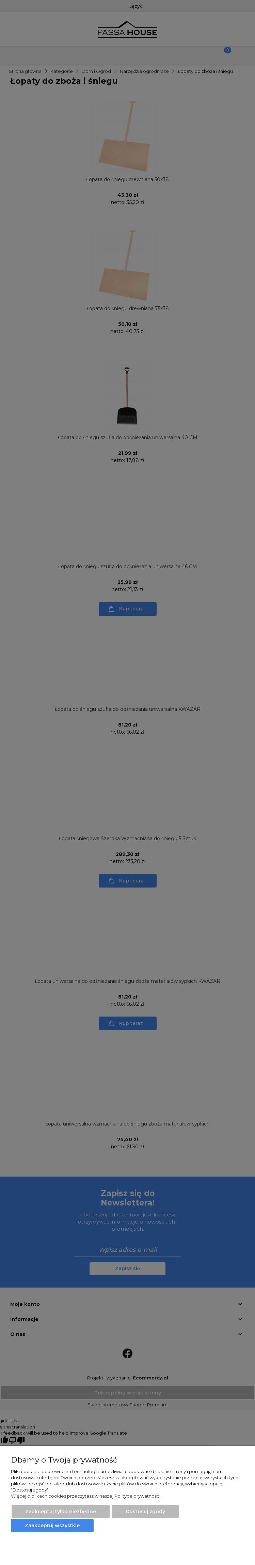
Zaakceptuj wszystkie (52, 1525)
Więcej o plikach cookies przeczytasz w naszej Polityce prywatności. (86, 1496)
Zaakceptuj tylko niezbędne (60, 1511)
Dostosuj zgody (145, 1511)
